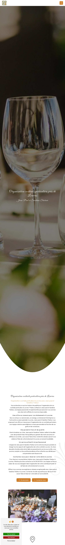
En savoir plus (24, 475)
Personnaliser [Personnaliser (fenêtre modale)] (11, 541)
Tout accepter (11, 534)
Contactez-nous (40, 475)
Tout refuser (11, 537)
